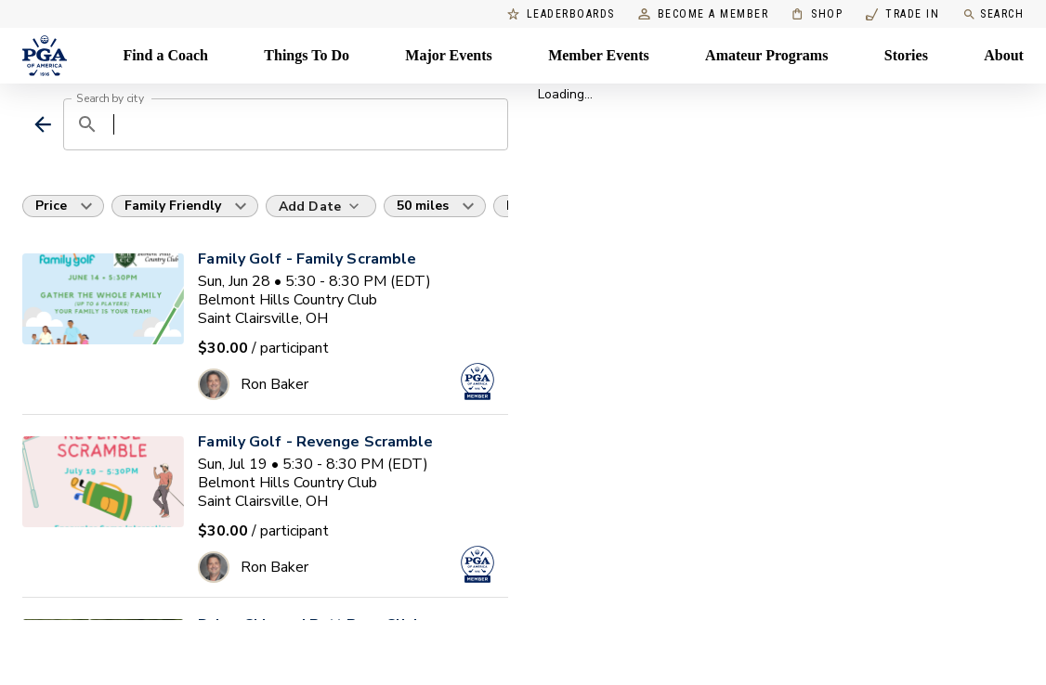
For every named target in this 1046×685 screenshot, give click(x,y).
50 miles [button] (423, 205)
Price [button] (51, 205)
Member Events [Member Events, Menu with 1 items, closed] (598, 55)
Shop (817, 14)
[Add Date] (321, 206)
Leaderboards (561, 14)
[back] (42, 124)
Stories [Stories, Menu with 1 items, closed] (906, 55)
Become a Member (703, 14)
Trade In (902, 14)
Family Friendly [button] (172, 205)
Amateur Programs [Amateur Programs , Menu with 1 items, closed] (766, 55)
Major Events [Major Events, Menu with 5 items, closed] (448, 55)
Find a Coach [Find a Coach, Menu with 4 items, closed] (165, 55)
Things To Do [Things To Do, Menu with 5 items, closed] (306, 55)
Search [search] (993, 14)
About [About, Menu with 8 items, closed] (1004, 55)
